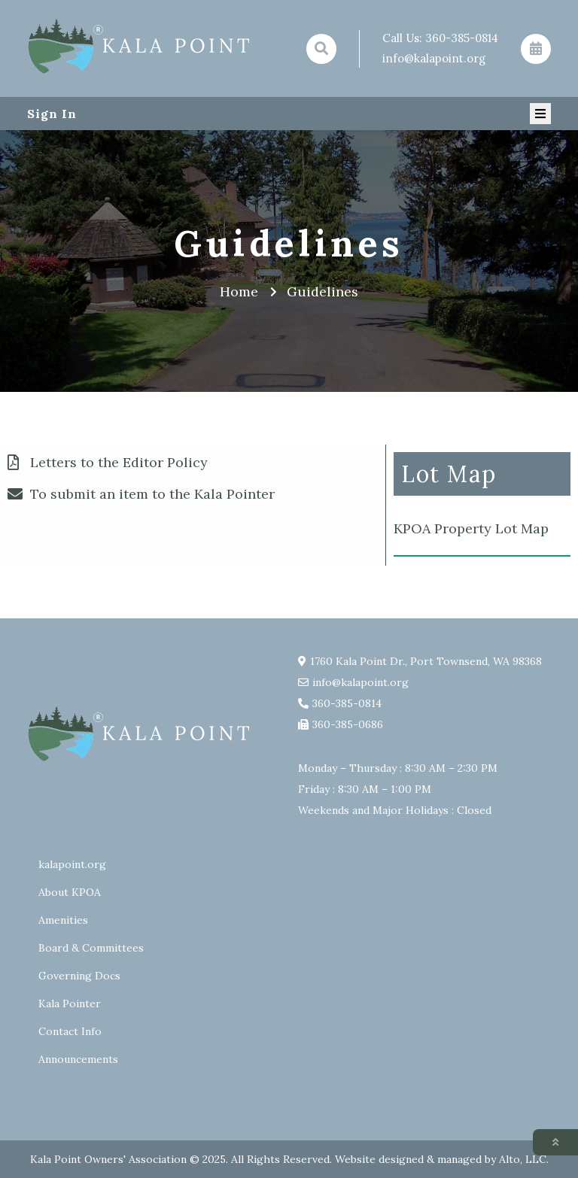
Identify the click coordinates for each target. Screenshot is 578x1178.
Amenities (63, 920)
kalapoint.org (72, 864)
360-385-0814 (461, 38)
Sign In (52, 113)
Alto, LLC (522, 1159)
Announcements (78, 1059)
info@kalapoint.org (433, 58)
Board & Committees (91, 948)
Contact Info (70, 1031)
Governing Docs (79, 975)
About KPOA (69, 892)
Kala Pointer (69, 1003)
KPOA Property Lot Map (471, 528)
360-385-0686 (347, 724)
